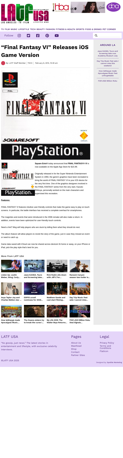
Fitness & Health (65, 29)
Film (7, 29)
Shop (74, 349)
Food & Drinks (93, 29)
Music (14, 29)
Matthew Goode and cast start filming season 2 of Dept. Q (56, 298)
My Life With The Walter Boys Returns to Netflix (56, 321)
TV (2, 29)
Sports (80, 29)
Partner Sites (78, 355)
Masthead (76, 346)
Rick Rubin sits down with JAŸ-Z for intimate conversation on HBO (57, 276)
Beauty (41, 29)
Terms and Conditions (105, 347)
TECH (33, 29)
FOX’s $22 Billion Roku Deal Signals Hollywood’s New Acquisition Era (80, 321)
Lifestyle (23, 29)
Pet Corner (109, 29)
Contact (75, 352)
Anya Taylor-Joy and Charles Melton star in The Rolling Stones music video (11, 298)
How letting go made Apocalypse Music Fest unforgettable (10, 321)
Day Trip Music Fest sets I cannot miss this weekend (78, 298)
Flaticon (104, 351)
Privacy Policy (107, 342)
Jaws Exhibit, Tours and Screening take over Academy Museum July (33, 276)
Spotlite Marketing (114, 362)
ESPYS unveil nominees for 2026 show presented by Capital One (33, 298)
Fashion (50, 29)
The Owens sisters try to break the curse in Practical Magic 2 (34, 321)
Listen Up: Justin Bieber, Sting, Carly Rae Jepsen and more (11, 276)
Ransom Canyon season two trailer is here (79, 276)
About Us (76, 342)
